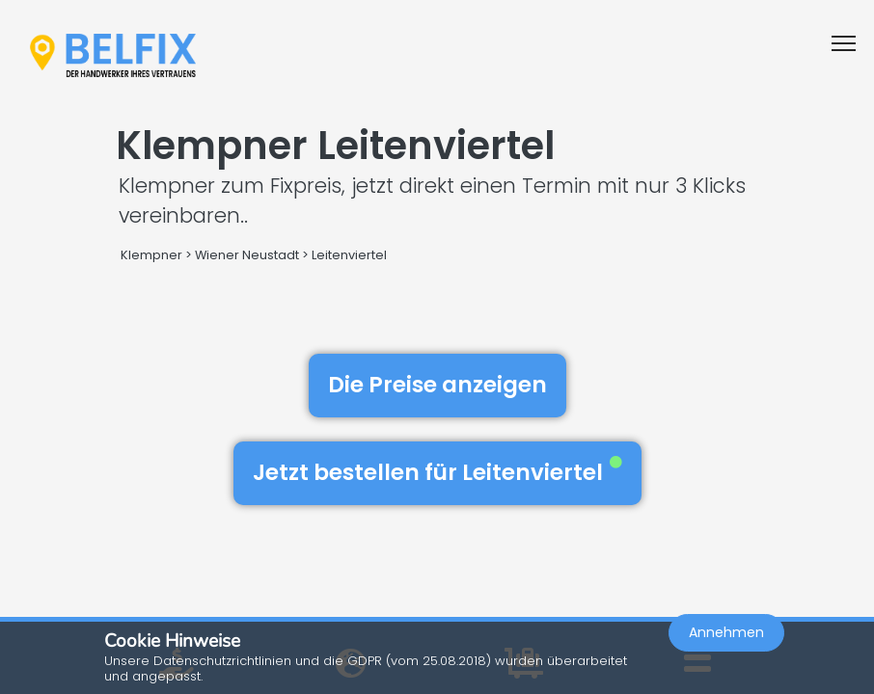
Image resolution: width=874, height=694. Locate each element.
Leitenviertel (349, 255)
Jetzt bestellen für (437, 472)
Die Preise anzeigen (437, 384)
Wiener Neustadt (247, 255)
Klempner (151, 255)
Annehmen (726, 632)
